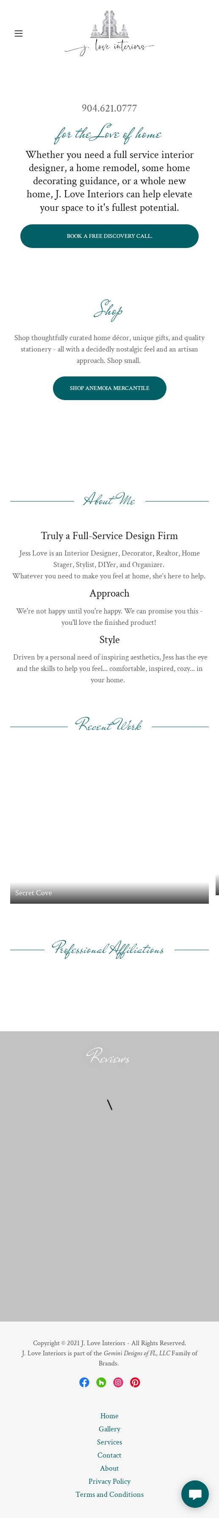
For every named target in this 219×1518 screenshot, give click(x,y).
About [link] (109, 1468)
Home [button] (109, 1416)
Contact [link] (109, 1455)
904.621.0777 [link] (109, 108)
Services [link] (109, 1442)
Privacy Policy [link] (109, 1481)
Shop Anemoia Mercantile (110, 388)
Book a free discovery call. (109, 236)
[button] (25, 33)
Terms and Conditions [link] (109, 1494)
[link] (109, 33)
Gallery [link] (109, 1429)
